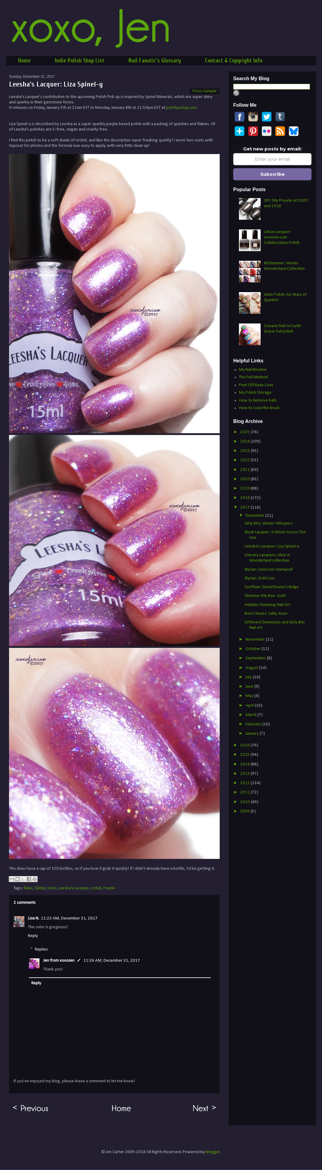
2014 (245, 764)
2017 (245, 507)
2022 (245, 460)
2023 (245, 451)
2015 (245, 754)
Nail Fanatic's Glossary (154, 60)
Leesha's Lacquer (73, 888)
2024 (245, 441)
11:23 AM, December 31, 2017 (69, 918)
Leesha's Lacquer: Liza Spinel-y (272, 546)
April (250, 705)
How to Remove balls (258, 400)
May (250, 696)
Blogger (213, 1152)
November (256, 639)
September (256, 658)
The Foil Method (253, 377)
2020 (245, 479)
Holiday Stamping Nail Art (267, 605)
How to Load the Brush (259, 408)
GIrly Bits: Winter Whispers (269, 523)
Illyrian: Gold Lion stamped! (269, 569)
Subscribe (272, 174)
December (255, 515)
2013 (245, 773)
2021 (245, 470)
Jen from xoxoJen (58, 960)
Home (24, 60)
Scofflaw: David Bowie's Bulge (272, 587)
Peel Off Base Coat (256, 385)
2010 (245, 802)
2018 (245, 498)
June (250, 686)
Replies (41, 949)
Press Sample (205, 91)
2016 (245, 745)
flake (28, 888)
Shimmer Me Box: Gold (265, 596)
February (254, 724)
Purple (109, 888)
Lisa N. (33, 918)
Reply (33, 936)
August (252, 668)
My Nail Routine (253, 369)
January (253, 733)
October (254, 649)
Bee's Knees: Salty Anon (266, 613)
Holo (52, 888)
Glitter (40, 888)
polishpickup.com (181, 108)
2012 (245, 783)
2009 (245, 811)
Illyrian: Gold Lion (260, 578)
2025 (245, 432)
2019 (245, 488)
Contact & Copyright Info (233, 60)
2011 (245, 792)
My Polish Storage (255, 392)
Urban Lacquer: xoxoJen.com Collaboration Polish (281, 237)
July (249, 677)
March (252, 715)
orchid (95, 888)
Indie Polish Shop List (79, 60)
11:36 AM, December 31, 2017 (111, 960)
